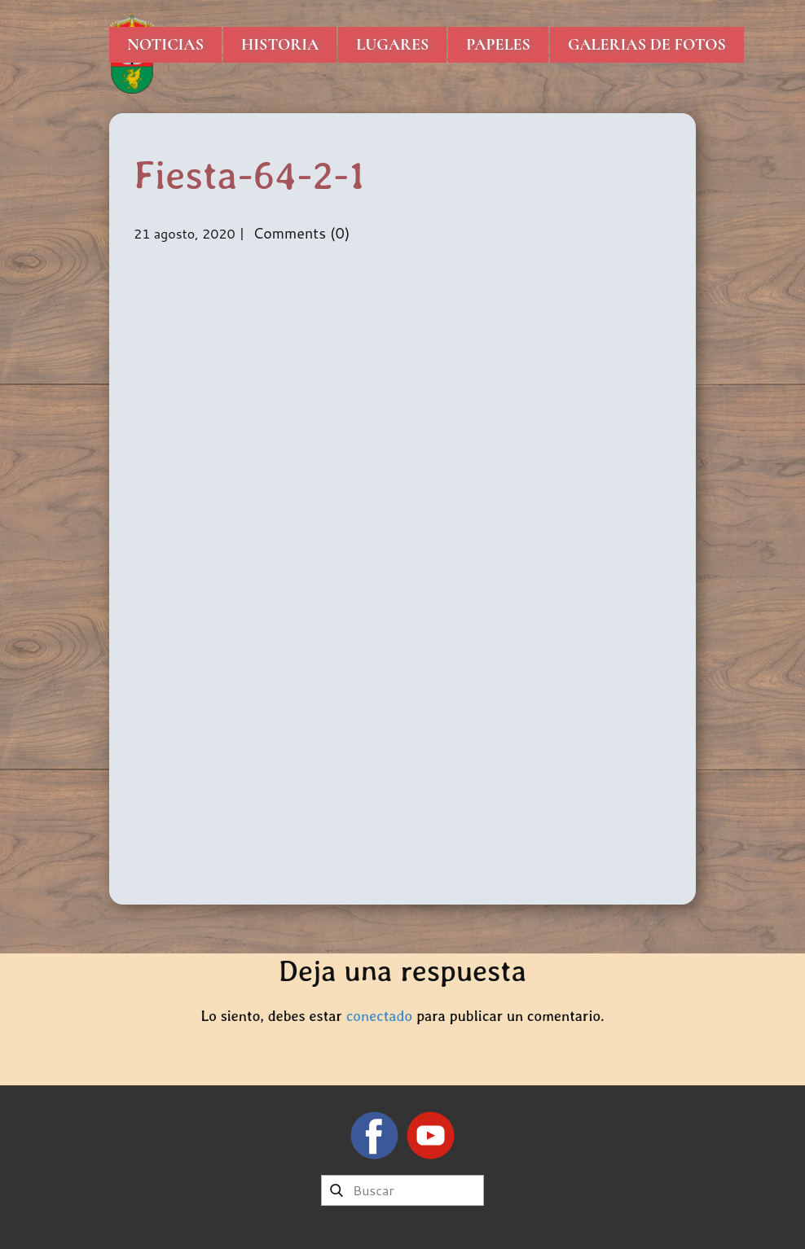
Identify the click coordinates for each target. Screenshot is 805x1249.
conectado (379, 1015)
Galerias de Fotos (647, 45)
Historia (280, 45)
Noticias (165, 45)
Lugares (392, 45)
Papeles (498, 45)
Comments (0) (299, 232)
